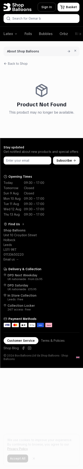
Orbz (64, 33)
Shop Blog (11, 348)
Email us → (11, 259)
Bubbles (45, 33)
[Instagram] (29, 348)
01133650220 (14, 255)
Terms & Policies (53, 341)
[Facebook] (23, 348)
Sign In (46, 7)
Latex (10, 33)
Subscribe (66, 160)
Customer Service (21, 341)
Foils (28, 33)
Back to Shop (16, 64)
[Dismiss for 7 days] (75, 50)
